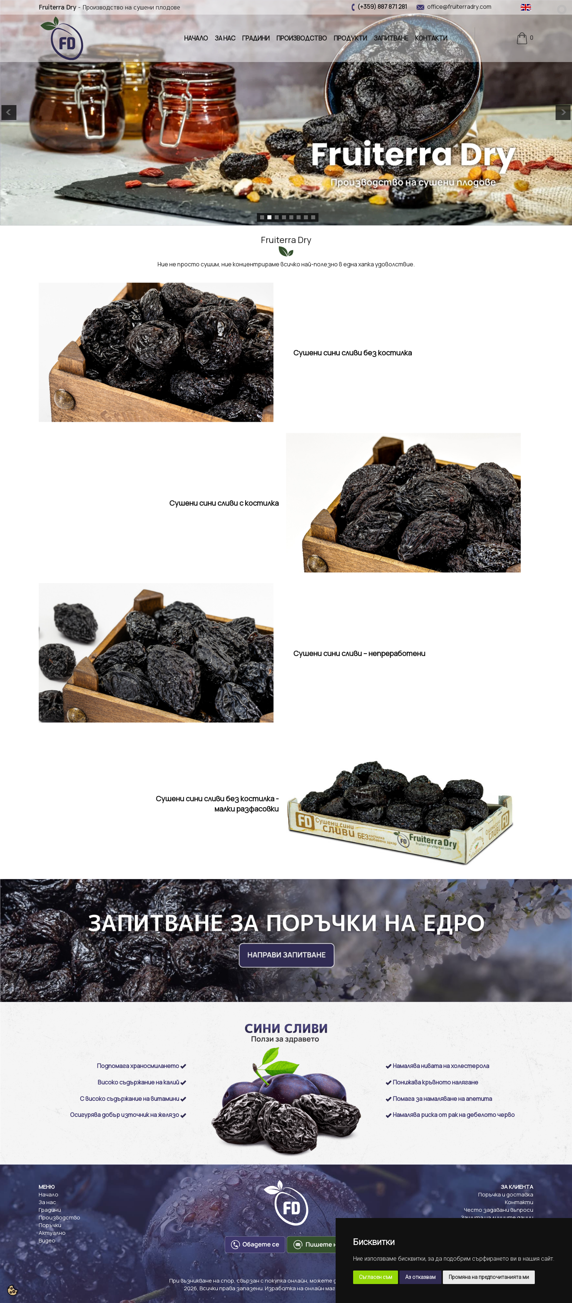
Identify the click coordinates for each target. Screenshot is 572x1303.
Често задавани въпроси (498, 1210)
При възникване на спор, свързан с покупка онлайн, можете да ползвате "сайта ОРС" (286, 1280)
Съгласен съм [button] (375, 1277)
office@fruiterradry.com (459, 7)
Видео (47, 1240)
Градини (256, 38)
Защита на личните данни (497, 1217)
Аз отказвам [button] (420, 1277)
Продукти (350, 38)
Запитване (391, 38)
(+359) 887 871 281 (382, 7)
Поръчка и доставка (505, 1194)
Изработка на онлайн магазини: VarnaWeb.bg (326, 1288)
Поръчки (50, 1225)
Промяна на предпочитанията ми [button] (489, 1277)
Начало (196, 38)
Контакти (431, 38)
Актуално (52, 1233)
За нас (225, 38)
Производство (302, 38)
